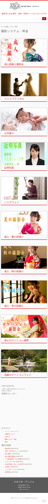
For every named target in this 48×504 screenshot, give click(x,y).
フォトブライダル (14, 98)
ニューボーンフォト (11, 469)
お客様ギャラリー (10, 434)
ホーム (3, 26)
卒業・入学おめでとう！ (12, 451)
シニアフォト (11, 202)
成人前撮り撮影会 (14, 64)
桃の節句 (7, 448)
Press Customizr (33, 498)
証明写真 (9, 167)
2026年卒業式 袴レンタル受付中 (14, 464)
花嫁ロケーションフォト (17, 374)
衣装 (6, 442)
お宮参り (9, 133)
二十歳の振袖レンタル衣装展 (13, 459)
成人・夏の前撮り (14, 236)
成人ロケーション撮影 (16, 340)
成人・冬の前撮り (14, 305)
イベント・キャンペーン (12, 431)
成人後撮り (8, 453)
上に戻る (44, 501)
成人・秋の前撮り (14, 271)
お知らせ (7, 436)
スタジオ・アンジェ (19, 498)
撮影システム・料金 (10, 439)
